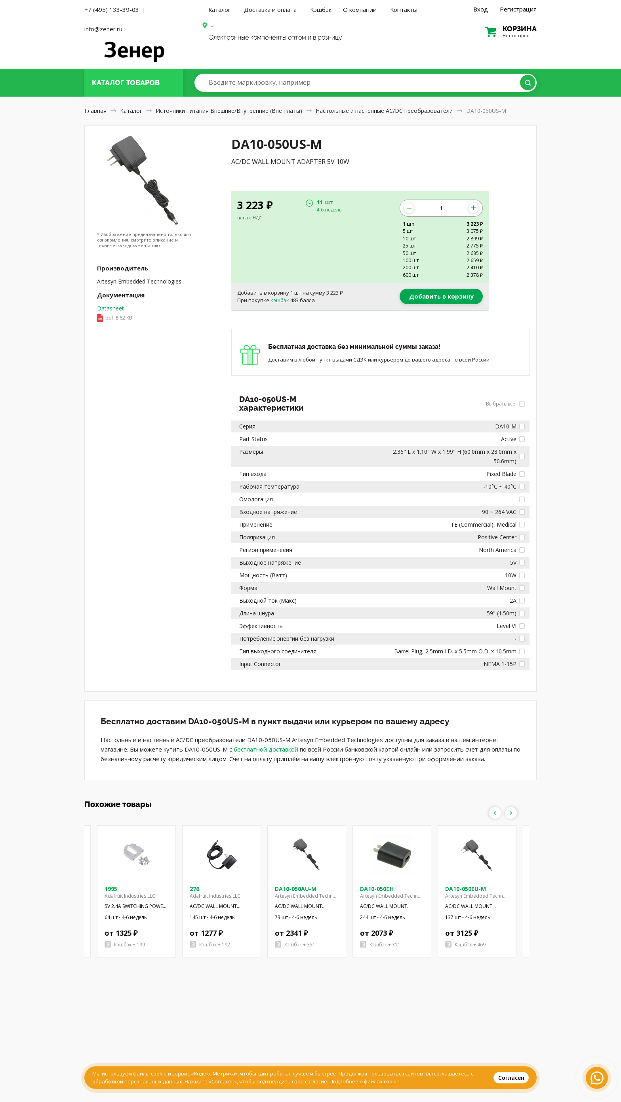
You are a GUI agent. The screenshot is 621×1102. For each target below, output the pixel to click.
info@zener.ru (103, 29)
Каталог (219, 9)
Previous (495, 813)
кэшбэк (279, 300)
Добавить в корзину (441, 296)
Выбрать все (505, 403)
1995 (111, 889)
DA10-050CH (377, 889)
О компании (360, 9)
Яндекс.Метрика (214, 1073)
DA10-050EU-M (465, 889)
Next (511, 813)
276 (194, 889)
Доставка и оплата (270, 9)
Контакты (403, 9)
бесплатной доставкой (266, 749)
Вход (480, 9)
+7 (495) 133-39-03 (111, 9)
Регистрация (518, 9)
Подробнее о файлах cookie (365, 1081)
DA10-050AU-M (295, 889)
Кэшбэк (320, 9)
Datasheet (114, 314)
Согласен (511, 1077)
